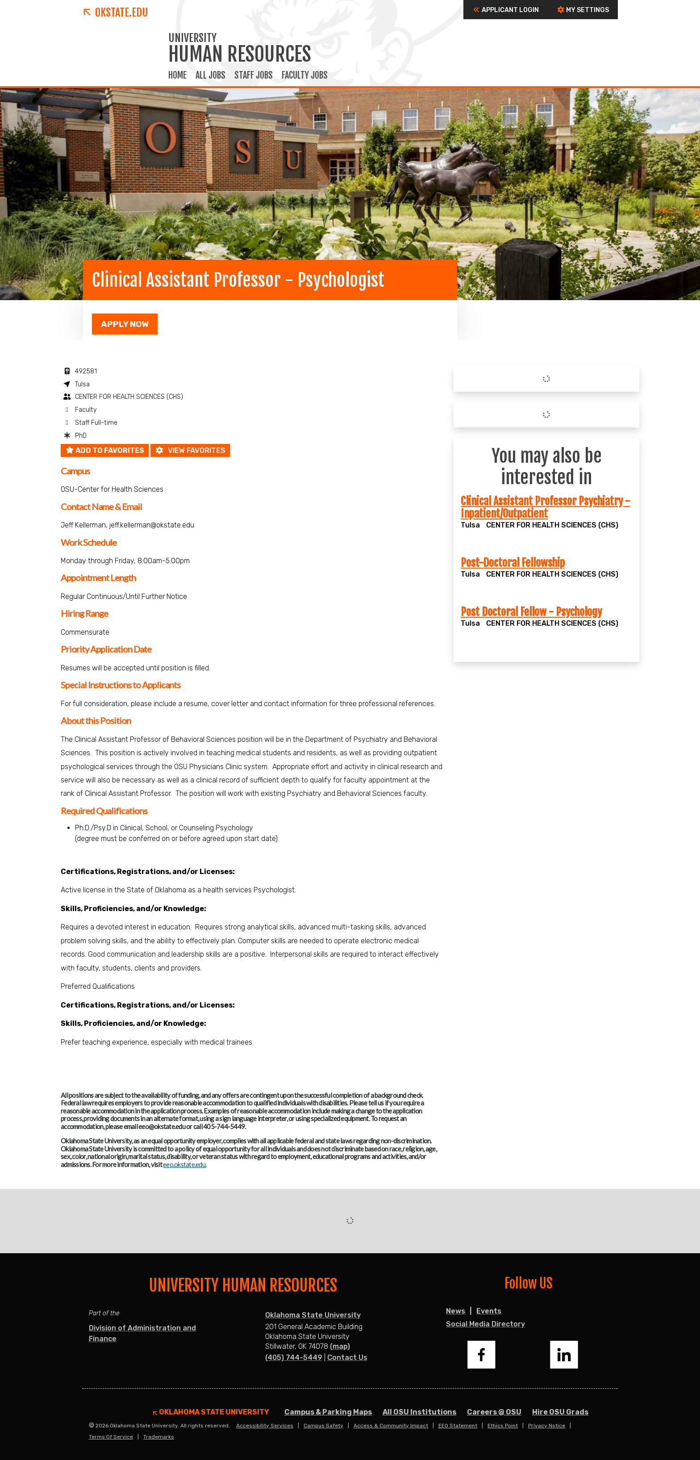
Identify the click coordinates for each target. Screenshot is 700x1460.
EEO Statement (457, 1425)
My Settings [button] (583, 10)
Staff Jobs (253, 75)
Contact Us (347, 1357)
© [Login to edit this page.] (91, 1425)
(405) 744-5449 (293, 1357)
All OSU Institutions (419, 1412)
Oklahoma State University (313, 1315)
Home (177, 75)
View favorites (190, 450)
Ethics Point (503, 1425)
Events (488, 1311)
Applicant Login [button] (505, 10)
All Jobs (210, 75)
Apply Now (125, 324)
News (455, 1311)
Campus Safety (323, 1425)
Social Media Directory (485, 1324)
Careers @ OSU (494, 1412)
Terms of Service (111, 1437)
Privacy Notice (546, 1425)
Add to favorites (104, 450)
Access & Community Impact (391, 1425)
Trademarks (158, 1437)
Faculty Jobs (305, 75)
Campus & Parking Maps (328, 1412)
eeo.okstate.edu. (184, 1164)
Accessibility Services (264, 1425)
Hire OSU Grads (560, 1412)
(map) (340, 1346)
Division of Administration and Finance (142, 1333)
